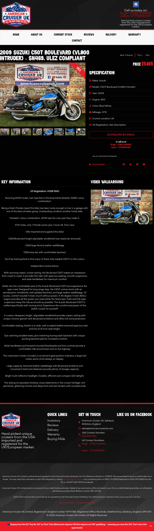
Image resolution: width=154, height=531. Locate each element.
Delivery (111, 34)
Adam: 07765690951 (136, 16)
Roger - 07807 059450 (120, 144)
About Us (36, 34)
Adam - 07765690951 (121, 147)
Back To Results (126, 55)
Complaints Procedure (85, 503)
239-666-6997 (89, 436)
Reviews (89, 34)
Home (16, 34)
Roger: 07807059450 (136, 13)
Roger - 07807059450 (94, 443)
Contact (77, 40)
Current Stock (63, 34)
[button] (1, 94)
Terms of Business (66, 503)
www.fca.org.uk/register (73, 479)
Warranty (134, 34)
